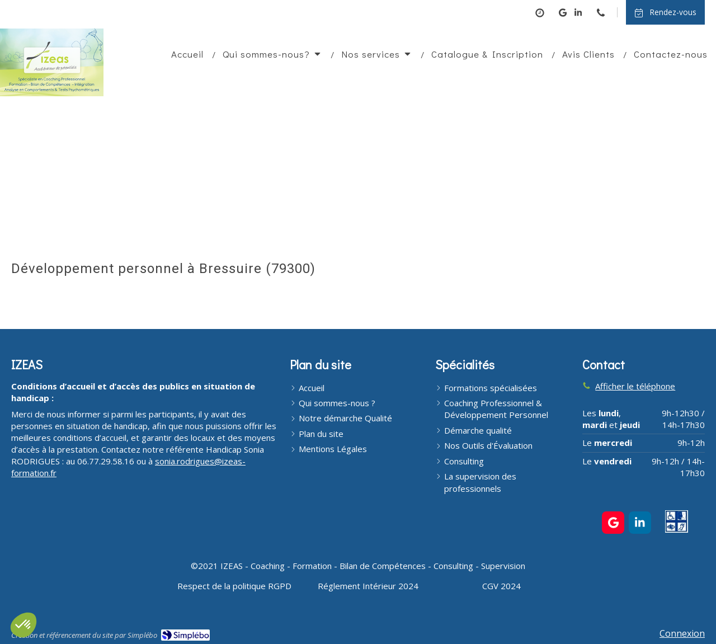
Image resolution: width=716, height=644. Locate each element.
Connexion (682, 633)
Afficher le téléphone (635, 386)
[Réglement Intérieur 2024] (368, 585)
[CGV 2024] (501, 585)
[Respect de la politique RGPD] (234, 585)
